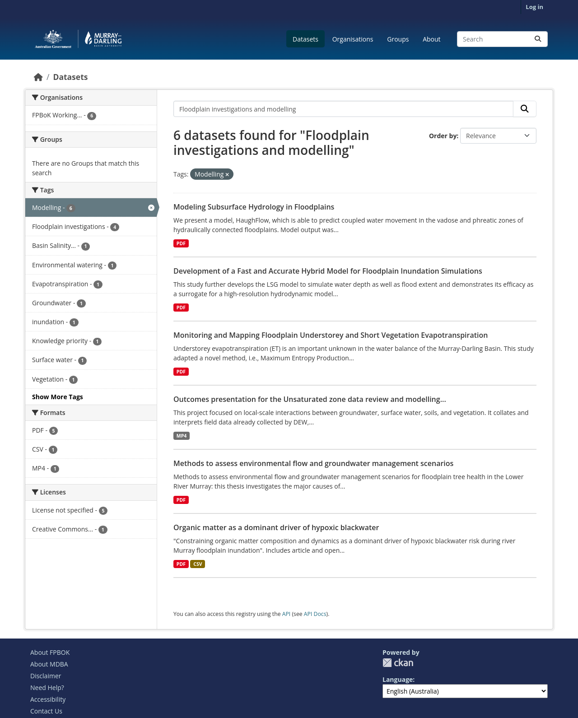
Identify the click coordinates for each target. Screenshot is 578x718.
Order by (443, 135)
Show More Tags (57, 396)
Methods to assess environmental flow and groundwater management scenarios (313, 463)
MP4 (182, 436)
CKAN (397, 662)
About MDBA (49, 664)
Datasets (305, 39)
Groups (398, 39)
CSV (197, 564)
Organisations (352, 39)
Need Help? (47, 687)
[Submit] (538, 39)
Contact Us (46, 711)
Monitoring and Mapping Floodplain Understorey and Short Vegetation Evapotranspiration (330, 335)
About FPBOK (50, 652)
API (286, 614)
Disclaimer (45, 675)
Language (397, 679)
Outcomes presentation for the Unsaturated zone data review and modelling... (309, 399)
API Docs (315, 614)
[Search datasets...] (502, 39)
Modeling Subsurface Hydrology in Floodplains (253, 207)
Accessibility (47, 699)
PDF (181, 243)
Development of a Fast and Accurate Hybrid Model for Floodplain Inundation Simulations (327, 271)
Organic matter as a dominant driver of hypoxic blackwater (276, 527)
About (431, 39)
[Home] (38, 76)
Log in (534, 7)
